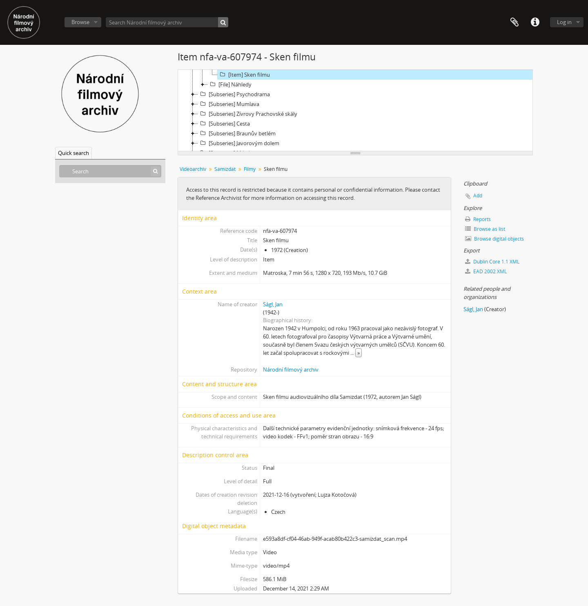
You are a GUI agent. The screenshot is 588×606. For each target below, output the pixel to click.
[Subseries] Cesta (224, 123)
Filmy (250, 169)
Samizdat (225, 169)
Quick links (535, 22)
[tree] (355, 110)
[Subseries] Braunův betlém (237, 133)
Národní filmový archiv (290, 369)
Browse (80, 22)
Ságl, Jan (273, 304)
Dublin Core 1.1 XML (492, 261)
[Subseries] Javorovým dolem (238, 143)
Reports (478, 219)
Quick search (73, 153)
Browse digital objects (494, 238)
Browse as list (485, 229)
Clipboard (514, 22)
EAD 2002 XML (486, 271)
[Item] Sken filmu (244, 75)
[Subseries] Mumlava (228, 104)
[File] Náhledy (230, 84)
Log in (564, 22)
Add (477, 195)
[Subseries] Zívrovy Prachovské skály (247, 114)
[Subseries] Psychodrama (234, 94)
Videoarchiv (193, 169)
